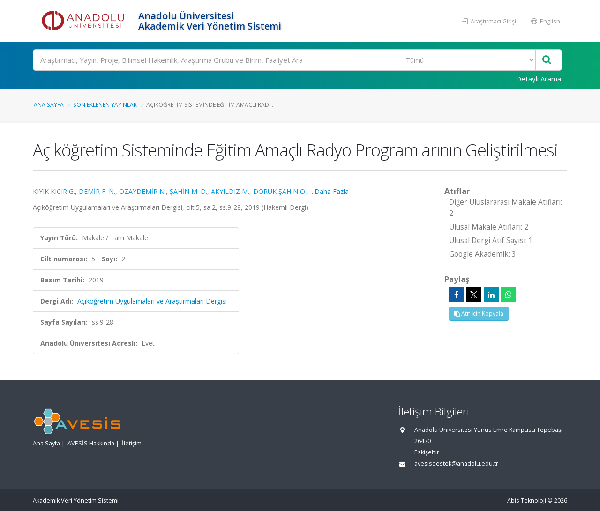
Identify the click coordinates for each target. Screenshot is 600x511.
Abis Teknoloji (526, 500)
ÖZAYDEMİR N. (142, 191)
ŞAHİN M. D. (188, 191)
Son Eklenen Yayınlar (105, 104)
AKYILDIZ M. (230, 191)
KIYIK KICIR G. (54, 191)
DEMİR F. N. (97, 191)
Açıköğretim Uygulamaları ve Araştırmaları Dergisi (152, 300)
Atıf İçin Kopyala (478, 314)
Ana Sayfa (49, 104)
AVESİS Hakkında (91, 443)
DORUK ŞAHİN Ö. (280, 191)
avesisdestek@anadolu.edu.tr (456, 463)
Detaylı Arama (538, 78)
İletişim (132, 443)
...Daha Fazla (329, 191)
